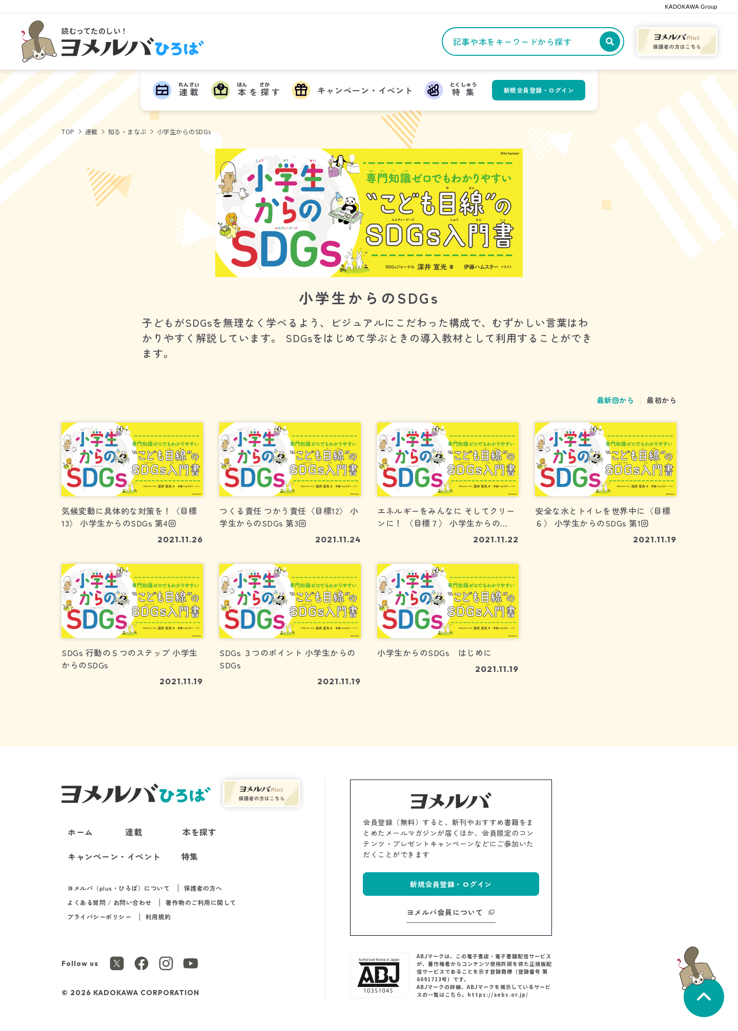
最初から (661, 400)
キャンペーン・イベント (114, 856)
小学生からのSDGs (184, 131)
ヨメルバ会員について (444, 912)
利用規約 (158, 916)
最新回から (615, 400)
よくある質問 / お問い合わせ (109, 902)
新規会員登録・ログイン (539, 90)
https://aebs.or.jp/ (497, 994)
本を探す (199, 832)
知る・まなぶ (127, 131)
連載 (91, 131)
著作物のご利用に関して (201, 902)
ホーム (80, 832)
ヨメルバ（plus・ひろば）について (118, 887)
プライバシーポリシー (99, 916)
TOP (68, 131)
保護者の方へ (203, 887)
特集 (189, 856)
